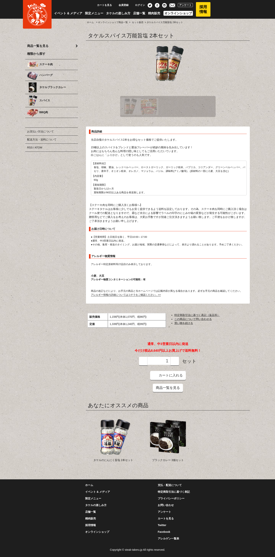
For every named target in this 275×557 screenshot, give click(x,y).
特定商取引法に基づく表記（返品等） (197, 315)
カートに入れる (168, 375)
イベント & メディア (68, 13)
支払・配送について (170, 485)
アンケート (185, 5)
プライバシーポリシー (171, 498)
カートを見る (102, 5)
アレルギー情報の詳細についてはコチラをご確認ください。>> (126, 294)
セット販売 (137, 22)
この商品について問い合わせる (193, 319)
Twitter (162, 525)
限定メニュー (94, 13)
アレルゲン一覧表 (168, 538)
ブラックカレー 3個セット (168, 460)
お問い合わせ (166, 505)
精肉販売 (154, 13)
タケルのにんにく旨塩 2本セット (113, 460)
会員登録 (122, 5)
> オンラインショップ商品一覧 (111, 22)
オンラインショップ (178, 13)
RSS (30, 147)
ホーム (90, 22)
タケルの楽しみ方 (118, 13)
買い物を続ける (183, 323)
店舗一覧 (139, 13)
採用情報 (203, 9)
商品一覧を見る (168, 388)
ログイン (138, 5)
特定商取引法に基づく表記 (174, 491)
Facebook (164, 531)
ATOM (38, 147)
